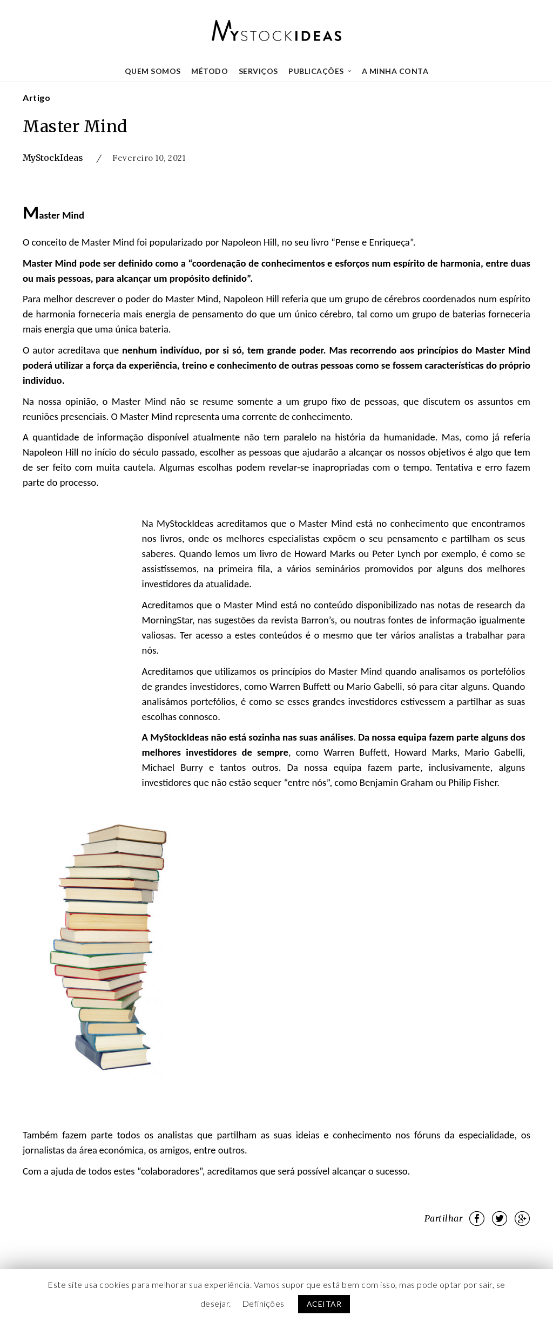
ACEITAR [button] (324, 1303)
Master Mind (75, 126)
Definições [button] (263, 1303)
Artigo (36, 97)
